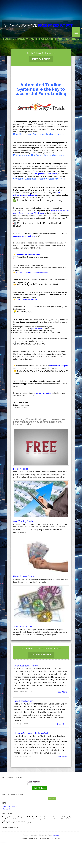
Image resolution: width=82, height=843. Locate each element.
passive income (37, 328)
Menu (76, 32)
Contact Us (7, 809)
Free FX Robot (41, 59)
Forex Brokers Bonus (23, 576)
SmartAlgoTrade (38, 25)
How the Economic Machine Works (32, 733)
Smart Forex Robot (22, 626)
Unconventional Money (26, 665)
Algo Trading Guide (23, 521)
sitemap (56, 835)
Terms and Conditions (10, 806)
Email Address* (33, 782)
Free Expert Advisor (41, 655)
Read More (62, 692)
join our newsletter (43, 393)
